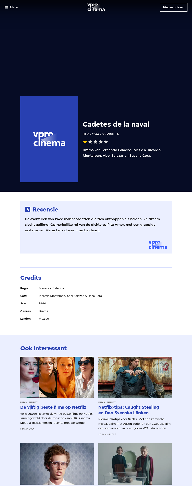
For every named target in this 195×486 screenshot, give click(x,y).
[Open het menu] (11, 7)
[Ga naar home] (96, 7)
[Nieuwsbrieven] (173, 7)
